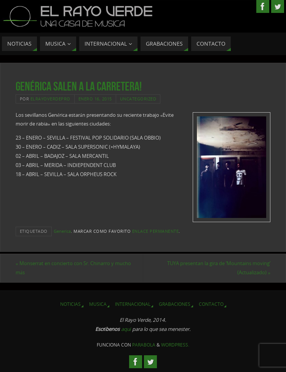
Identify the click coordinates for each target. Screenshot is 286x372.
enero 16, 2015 (95, 99)
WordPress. (175, 345)
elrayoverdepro (50, 99)
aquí (126, 329)
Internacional (132, 304)
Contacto (211, 304)
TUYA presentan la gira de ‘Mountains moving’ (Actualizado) (218, 268)
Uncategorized (138, 99)
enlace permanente (155, 231)
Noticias (70, 304)
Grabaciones (174, 304)
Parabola (143, 345)
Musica (98, 304)
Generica (62, 231)
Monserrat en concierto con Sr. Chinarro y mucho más (73, 268)
